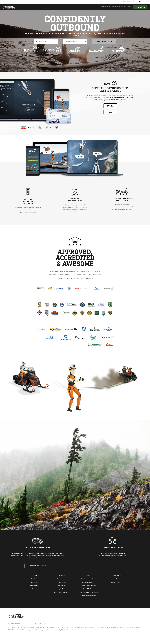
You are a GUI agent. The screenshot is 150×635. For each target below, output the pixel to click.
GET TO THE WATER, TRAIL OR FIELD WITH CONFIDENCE (115, 7)
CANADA (110, 106)
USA (110, 112)
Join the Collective (37, 566)
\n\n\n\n (46, 41)
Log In (134, 2)
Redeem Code (126, 2)
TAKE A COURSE (140, 7)
